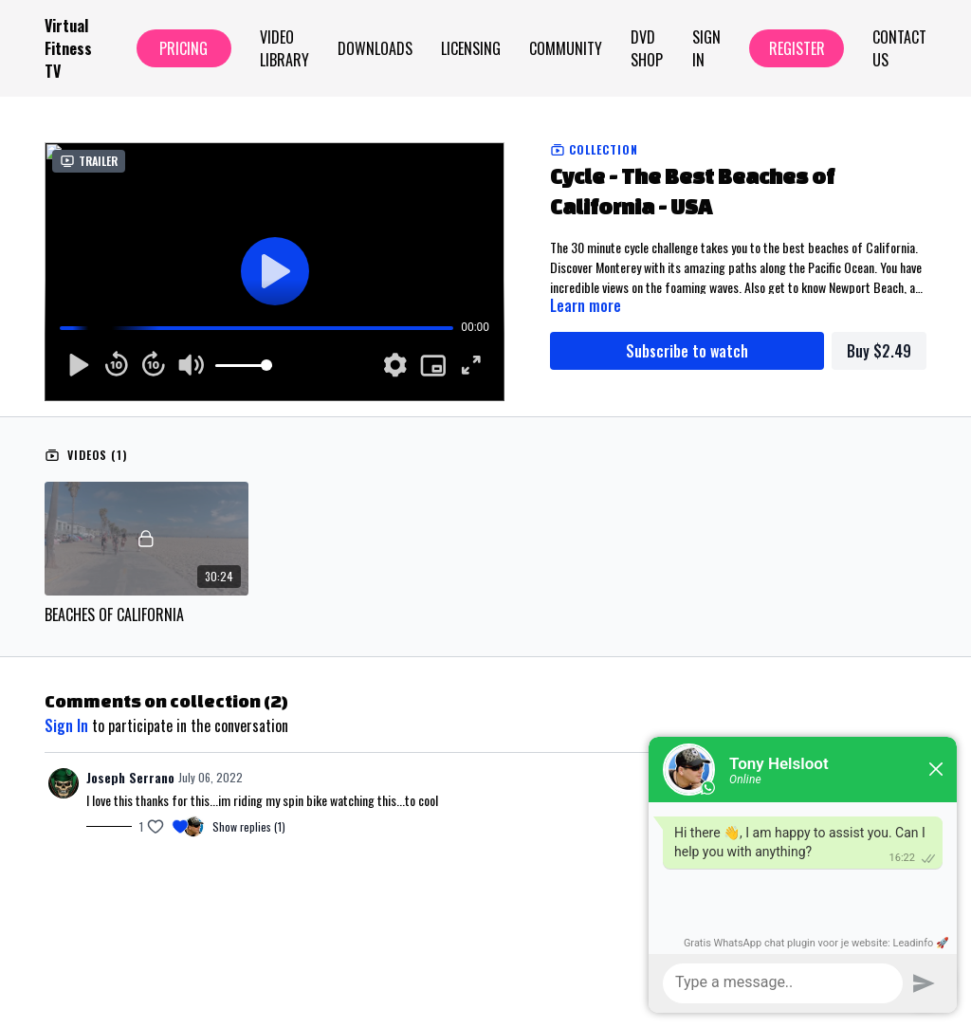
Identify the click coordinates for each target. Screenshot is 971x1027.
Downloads (375, 48)
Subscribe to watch (687, 350)
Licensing (471, 48)
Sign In (706, 48)
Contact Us (899, 48)
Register (797, 48)
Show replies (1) (248, 826)
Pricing (183, 48)
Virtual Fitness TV (68, 48)
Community (565, 48)
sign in (66, 725)
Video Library (284, 48)
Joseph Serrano (130, 777)
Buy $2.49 (879, 350)
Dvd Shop (647, 48)
